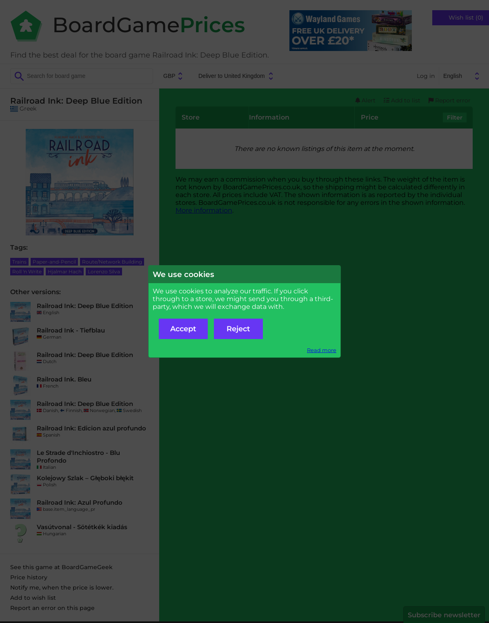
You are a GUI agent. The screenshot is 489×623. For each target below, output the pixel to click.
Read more (321, 350)
